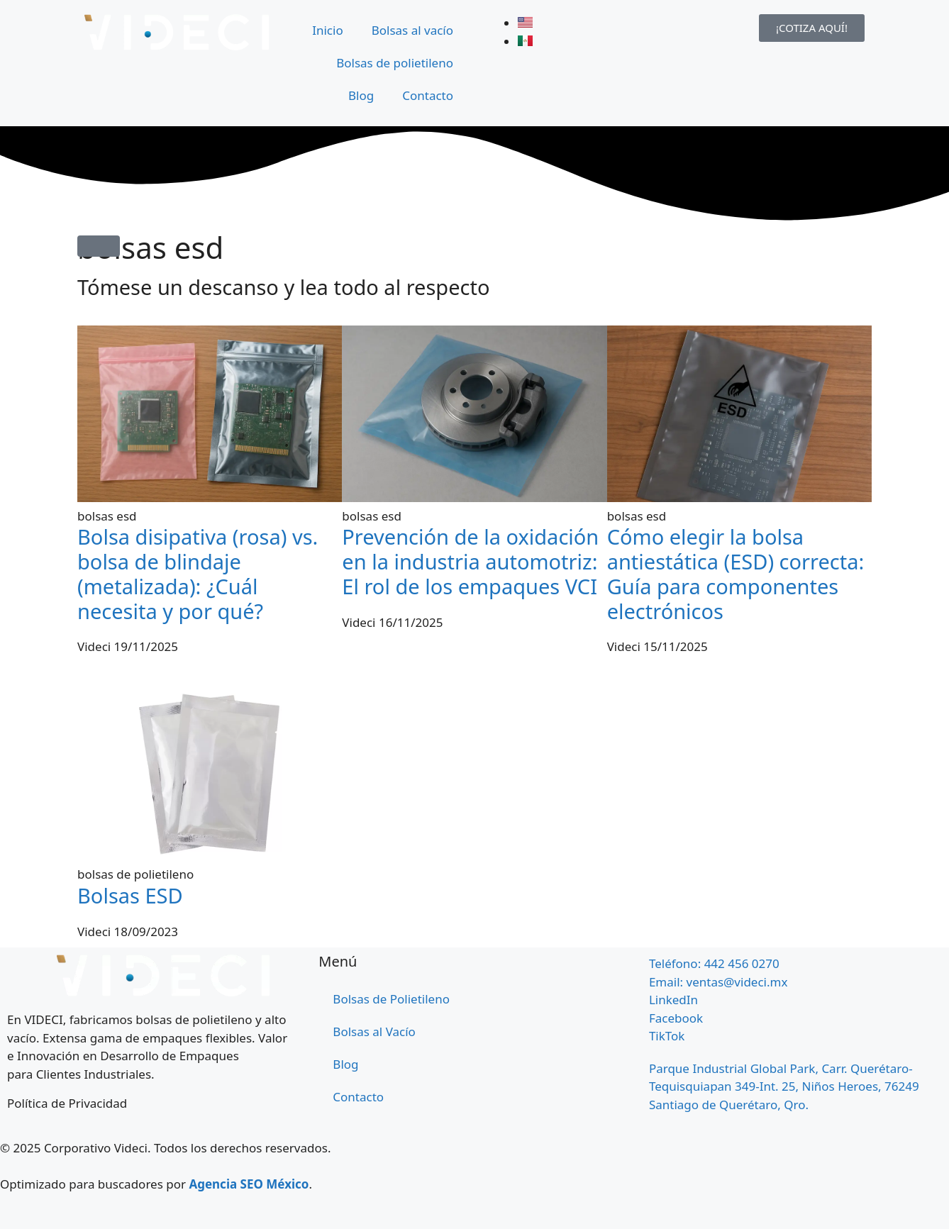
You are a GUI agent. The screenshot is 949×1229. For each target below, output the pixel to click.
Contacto (427, 95)
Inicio (327, 30)
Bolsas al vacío (412, 30)
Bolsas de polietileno (394, 63)
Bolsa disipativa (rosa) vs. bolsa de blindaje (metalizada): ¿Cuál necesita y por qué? (197, 573)
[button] (98, 246)
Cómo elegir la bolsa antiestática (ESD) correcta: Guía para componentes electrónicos (736, 573)
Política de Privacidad (67, 1103)
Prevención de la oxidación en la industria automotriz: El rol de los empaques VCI (470, 561)
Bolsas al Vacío (374, 1031)
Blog (361, 95)
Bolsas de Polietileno (391, 999)
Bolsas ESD (130, 895)
